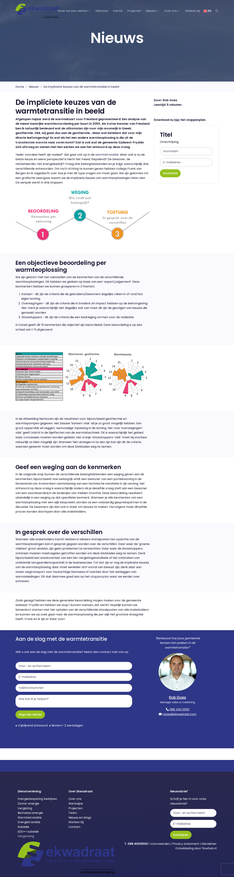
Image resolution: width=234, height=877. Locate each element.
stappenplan (100, 576)
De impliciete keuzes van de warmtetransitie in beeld (81, 87)
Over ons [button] (170, 11)
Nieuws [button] (151, 11)
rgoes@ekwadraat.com (179, 714)
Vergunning (26, 836)
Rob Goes (177, 697)
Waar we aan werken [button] (72, 11)
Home (19, 87)
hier (177, 120)
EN (207, 11)
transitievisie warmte (31, 142)
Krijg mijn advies (30, 714)
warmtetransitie (107, 155)
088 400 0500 (179, 709)
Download (170, 173)
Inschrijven (180, 835)
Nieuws (34, 87)
